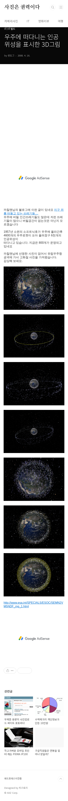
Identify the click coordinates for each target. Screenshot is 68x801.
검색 (52, 7)
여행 (60, 21)
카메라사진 (11, 21)
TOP (61, 779)
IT (28, 21)
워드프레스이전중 (13, 778)
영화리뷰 (43, 21)
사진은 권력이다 (22, 7)
